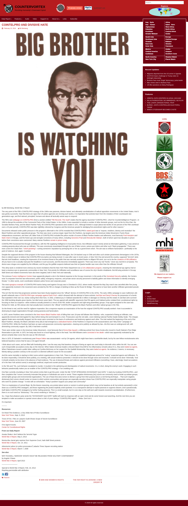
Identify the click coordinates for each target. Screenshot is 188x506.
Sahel (167, 25)
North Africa (170, 29)
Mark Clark (6, 238)
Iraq (146, 22)
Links (65, 19)
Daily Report (6, 19)
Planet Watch (170, 59)
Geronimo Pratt (77, 238)
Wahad (99, 238)
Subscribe (73, 19)
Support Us (44, 19)
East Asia (149, 44)
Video (35, 19)
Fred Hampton (128, 235)
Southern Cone (171, 54)
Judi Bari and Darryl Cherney (106, 295)
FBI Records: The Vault (60, 220)
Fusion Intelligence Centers (22, 276)
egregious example (16, 285)
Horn (173, 25)
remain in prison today (58, 240)
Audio (27, 19)
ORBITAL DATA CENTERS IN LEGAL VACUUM (164, 98)
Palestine (148, 29)
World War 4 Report (9, 437)
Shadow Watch (171, 57)
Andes (167, 49)
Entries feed (151, 299)
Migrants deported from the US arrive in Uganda (164, 74)
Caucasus (169, 46)
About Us (55, 19)
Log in (149, 296)
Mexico (148, 49)
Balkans (168, 41)
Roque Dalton (41, 338)
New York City (150, 59)
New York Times (8, 415)
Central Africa (170, 31)
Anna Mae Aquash (70, 330)
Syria (152, 22)
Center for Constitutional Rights (13, 427)
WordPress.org (152, 303)
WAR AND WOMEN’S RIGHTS (51, 480)
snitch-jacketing (29, 249)
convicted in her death (95, 332)
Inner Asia (149, 46)
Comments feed (152, 301)
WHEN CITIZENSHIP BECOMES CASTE (161, 109)
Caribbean (149, 54)
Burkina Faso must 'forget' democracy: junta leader (165, 80)
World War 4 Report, (9, 449)
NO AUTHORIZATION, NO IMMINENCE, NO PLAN (165, 100)
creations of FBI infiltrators (127, 259)
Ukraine (168, 44)
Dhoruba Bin (91, 238)
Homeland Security (114, 276)
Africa (167, 22)
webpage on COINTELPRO (23, 220)
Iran (146, 25)
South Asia (149, 37)
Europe (168, 37)
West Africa (169, 27)
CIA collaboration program (92, 268)
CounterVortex (30, 7)
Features (18, 19)
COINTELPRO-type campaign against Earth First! (38, 295)
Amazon (168, 51)
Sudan (167, 34)
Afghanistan (150, 27)
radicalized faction (65, 322)
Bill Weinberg (23, 28)
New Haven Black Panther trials (48, 314)
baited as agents (131, 347)
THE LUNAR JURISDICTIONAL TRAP (160, 103)
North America (150, 57)
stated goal (91, 231)
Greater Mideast (151, 34)
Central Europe (171, 39)
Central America (151, 51)
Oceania (148, 41)
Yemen (152, 25)
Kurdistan (149, 31)
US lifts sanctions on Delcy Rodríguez (160, 85)
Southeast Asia (151, 39)
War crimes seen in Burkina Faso (158, 83)
